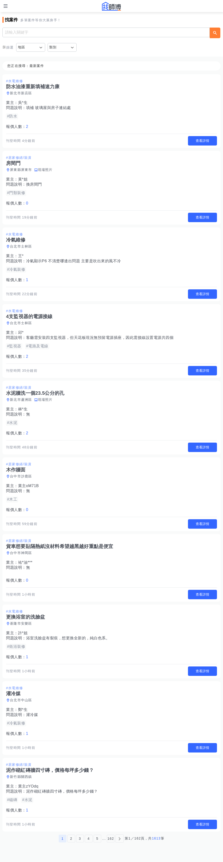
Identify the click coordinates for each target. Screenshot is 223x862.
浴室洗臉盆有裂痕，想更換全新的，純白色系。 (68, 638)
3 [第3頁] (80, 838)
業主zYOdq (28, 786)
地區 (21, 47)
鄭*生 (23, 710)
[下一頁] (119, 838)
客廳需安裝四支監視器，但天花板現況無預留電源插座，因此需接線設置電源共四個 (100, 338)
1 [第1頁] (62, 838)
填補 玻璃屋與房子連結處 (48, 108)
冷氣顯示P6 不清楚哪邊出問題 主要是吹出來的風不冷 (73, 261)
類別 (53, 47)
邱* (21, 332)
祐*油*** (25, 562)
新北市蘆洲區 (21, 400)
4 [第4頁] (88, 838)
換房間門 (34, 184)
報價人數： (17, 126)
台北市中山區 (21, 700)
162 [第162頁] (111, 838)
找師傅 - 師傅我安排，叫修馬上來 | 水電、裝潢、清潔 (111, 6)
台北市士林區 (21, 246)
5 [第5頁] (97, 838)
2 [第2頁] (71, 838)
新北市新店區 (21, 93)
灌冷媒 (32, 715)
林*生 (23, 409)
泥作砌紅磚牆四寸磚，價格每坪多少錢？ (62, 791)
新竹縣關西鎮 (21, 777)
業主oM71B (28, 486)
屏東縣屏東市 (21, 170)
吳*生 (23, 103)
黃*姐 (23, 179)
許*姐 (23, 633)
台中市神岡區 (21, 553)
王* (21, 256)
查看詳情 (202, 141)
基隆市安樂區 (21, 623)
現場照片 (45, 170)
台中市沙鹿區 (21, 476)
